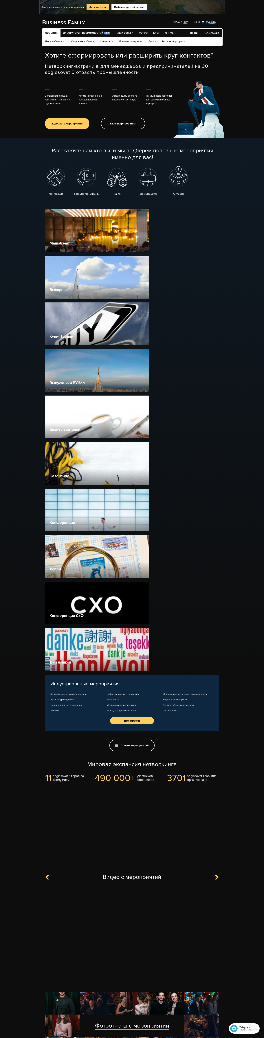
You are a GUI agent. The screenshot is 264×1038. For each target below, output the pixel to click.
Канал (119, 983)
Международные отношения (122, 409)
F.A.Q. (61, 1001)
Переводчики (170, 409)
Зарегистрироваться (123, 124)
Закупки (54, 409)
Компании (178, 1012)
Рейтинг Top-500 (130, 1007)
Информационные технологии (123, 392)
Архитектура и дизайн (62, 398)
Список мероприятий (132, 445)
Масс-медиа (113, 398)
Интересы (178, 1018)
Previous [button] (49, 578)
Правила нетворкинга (150, 1001)
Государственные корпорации (66, 403)
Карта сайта (50, 1007)
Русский (211, 22)
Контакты (48, 1018)
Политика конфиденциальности (125, 1023)
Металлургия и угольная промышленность (185, 392)
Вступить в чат (140, 983)
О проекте (49, 1001)
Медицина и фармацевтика (121, 403)
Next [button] (215, 578)
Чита (185, 22)
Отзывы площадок (84, 1012)
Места (176, 1007)
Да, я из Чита (97, 7)
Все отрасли (132, 420)
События (178, 1001)
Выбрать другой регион (129, 7)
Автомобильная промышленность (68, 392)
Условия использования (120, 1018)
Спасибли (110, 1007)
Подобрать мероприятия (67, 124)
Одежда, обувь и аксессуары (178, 403)
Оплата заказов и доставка (122, 1012)
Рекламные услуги (84, 1001)
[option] (132, 636)
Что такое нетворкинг (119, 1001)
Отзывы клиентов (84, 1007)
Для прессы (50, 1012)
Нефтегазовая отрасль (175, 398)
